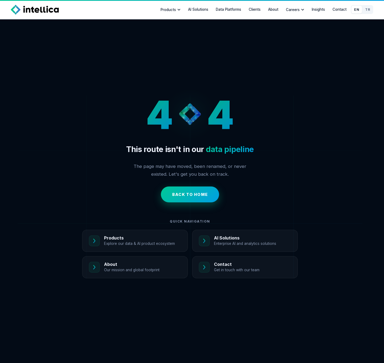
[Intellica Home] (35, 10)
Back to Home (190, 194)
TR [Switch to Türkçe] (367, 10)
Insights (318, 9)
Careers (295, 10)
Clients (255, 9)
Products (171, 10)
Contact (340, 9)
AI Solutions (198, 9)
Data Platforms (228, 9)
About (273, 9)
